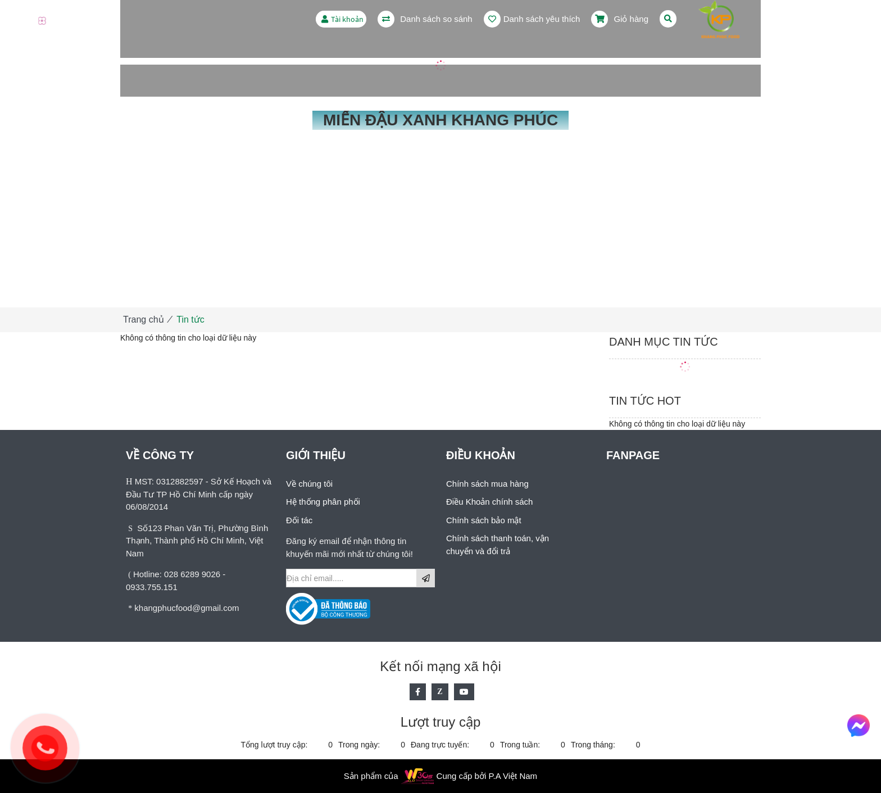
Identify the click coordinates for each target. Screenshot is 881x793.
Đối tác (299, 520)
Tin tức (190, 319)
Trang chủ (143, 319)
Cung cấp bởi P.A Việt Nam (487, 776)
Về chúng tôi (309, 483)
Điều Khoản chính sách (489, 501)
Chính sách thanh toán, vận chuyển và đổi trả (497, 544)
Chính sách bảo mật (483, 520)
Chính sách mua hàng (487, 483)
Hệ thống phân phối (323, 501)
